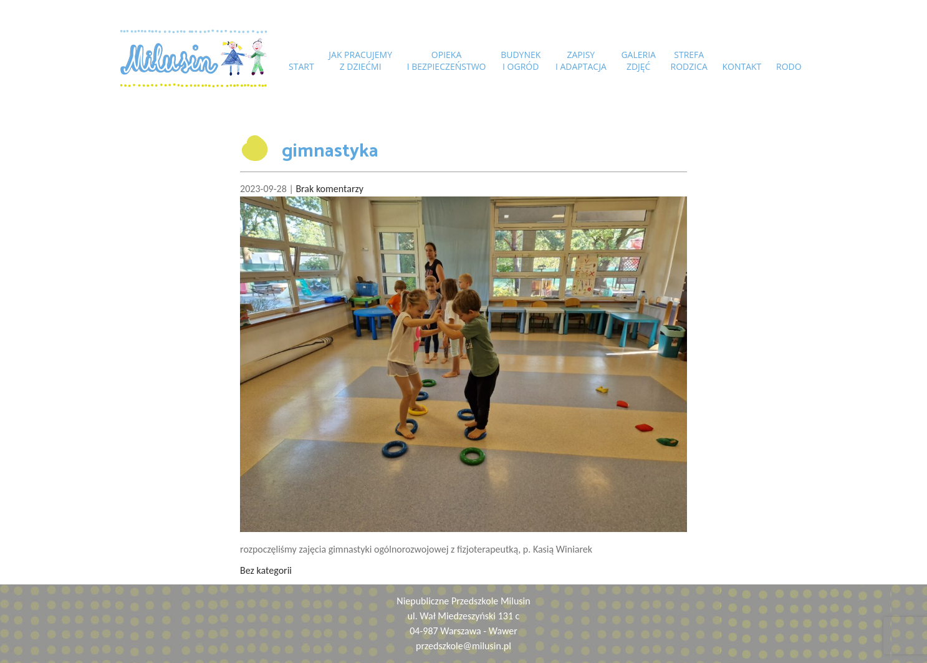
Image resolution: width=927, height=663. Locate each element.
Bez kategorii (266, 570)
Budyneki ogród (520, 60)
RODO (789, 66)
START (301, 66)
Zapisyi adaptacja (581, 60)
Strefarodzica (689, 60)
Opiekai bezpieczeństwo (446, 60)
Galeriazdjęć (638, 60)
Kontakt (741, 66)
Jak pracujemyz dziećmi (360, 60)
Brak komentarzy (329, 189)
